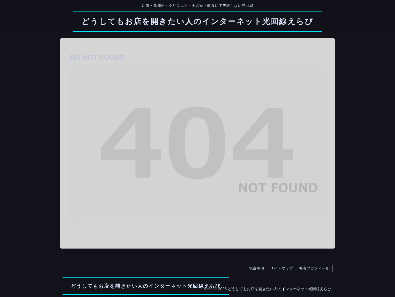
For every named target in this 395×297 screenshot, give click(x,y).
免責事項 (256, 268)
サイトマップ (281, 268)
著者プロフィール (314, 268)
